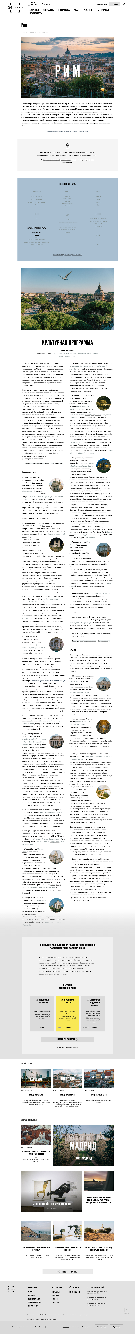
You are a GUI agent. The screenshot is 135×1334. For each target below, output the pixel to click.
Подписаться (102, 4)
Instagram (56, 1292)
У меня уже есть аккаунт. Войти (67, 1047)
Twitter (55, 1299)
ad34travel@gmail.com (93, 1305)
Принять (116, 1327)
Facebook (55, 1295)
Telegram (55, 1302)
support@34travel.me (92, 1299)
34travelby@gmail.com (93, 1294)
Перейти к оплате (67, 1039)
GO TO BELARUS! (74, 1292)
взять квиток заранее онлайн (46, 794)
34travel (38, 32)
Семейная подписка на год (94, 1002)
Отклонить (101, 1327)
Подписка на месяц (43, 1001)
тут (84, 512)
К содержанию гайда (56, 463)
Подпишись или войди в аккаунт (56, 160)
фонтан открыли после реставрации (37, 672)
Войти (114, 4)
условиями (65, 1327)
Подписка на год (69, 1001)
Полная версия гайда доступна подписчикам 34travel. (67, 255)
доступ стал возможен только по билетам (40, 787)
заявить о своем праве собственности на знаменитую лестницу (39, 574)
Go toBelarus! (34, 3)
